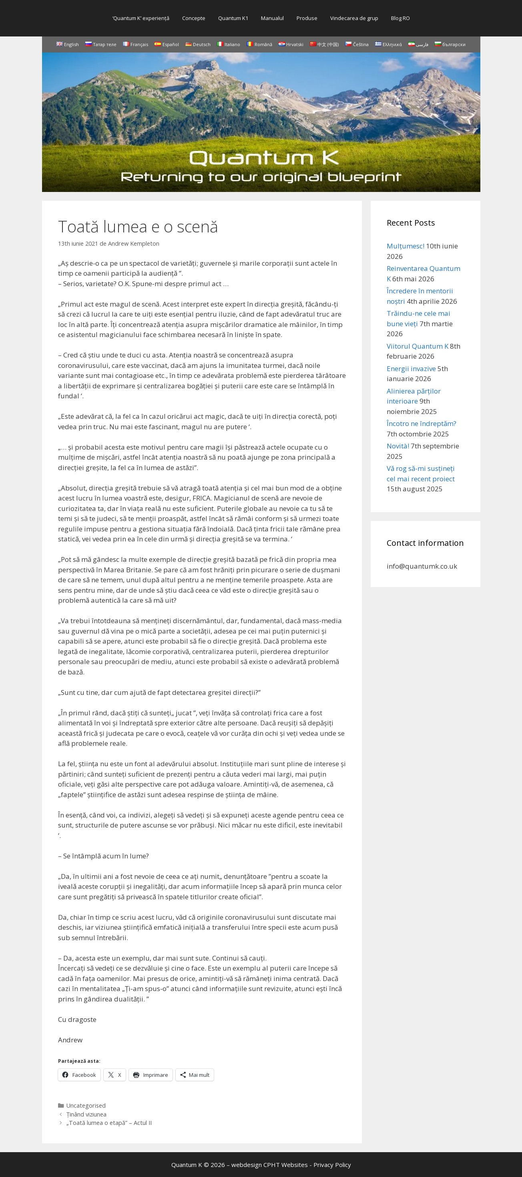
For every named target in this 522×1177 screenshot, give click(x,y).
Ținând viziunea (86, 1114)
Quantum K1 (233, 18)
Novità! (398, 445)
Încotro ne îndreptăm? (421, 423)
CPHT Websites (285, 1165)
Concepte (193, 18)
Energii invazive (411, 368)
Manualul (272, 18)
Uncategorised (86, 1105)
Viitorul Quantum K (417, 346)
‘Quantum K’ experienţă (140, 18)
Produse (307, 18)
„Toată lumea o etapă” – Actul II (109, 1123)
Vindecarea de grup (354, 18)
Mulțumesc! (405, 245)
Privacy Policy (332, 1165)
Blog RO (400, 18)
